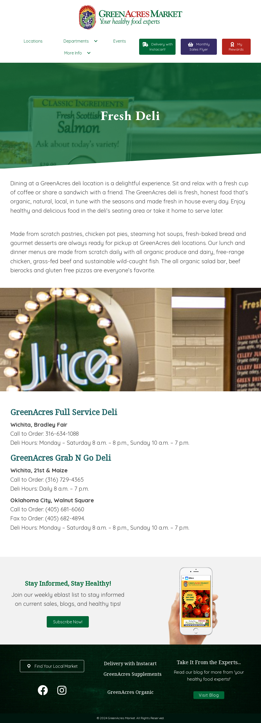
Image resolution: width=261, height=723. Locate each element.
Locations (33, 41)
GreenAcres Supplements (133, 674)
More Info (73, 52)
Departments (76, 41)
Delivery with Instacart (130, 663)
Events (119, 41)
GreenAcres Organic (130, 692)
